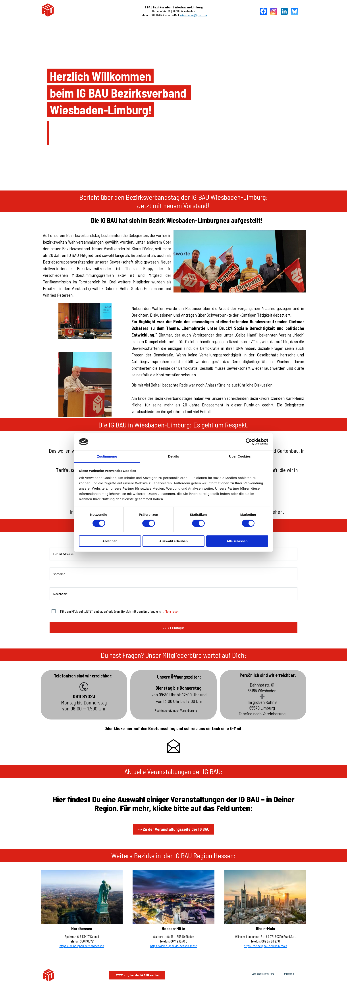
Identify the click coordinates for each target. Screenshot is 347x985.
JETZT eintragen (173, 627)
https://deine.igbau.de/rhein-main (265, 946)
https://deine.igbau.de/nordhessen (82, 946)
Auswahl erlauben (173, 541)
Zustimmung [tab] (107, 456)
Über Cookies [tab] (240, 456)
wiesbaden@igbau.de (193, 15)
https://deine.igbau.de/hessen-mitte (173, 946)
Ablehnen (109, 541)
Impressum (289, 973)
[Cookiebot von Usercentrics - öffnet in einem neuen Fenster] (248, 441)
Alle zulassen (237, 541)
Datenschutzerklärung (263, 973)
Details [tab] (173, 456)
